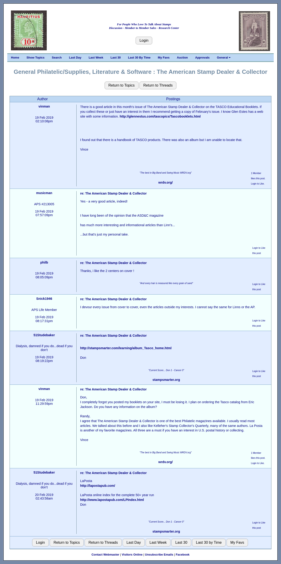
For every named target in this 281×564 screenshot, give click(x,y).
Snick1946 (44, 298)
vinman (44, 106)
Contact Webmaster (105, 554)
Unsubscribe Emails (159, 554)
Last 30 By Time (139, 57)
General (223, 57)
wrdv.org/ (165, 182)
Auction (182, 57)
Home (15, 57)
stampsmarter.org (166, 380)
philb (44, 262)
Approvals (202, 57)
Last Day (75, 57)
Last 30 (116, 57)
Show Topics (35, 57)
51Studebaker (44, 335)
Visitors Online (132, 554)
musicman (44, 193)
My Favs (164, 57)
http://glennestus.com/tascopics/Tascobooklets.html (160, 116)
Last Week (96, 57)
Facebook (183, 554)
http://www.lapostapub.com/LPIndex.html (112, 500)
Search (57, 57)
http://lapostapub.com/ (97, 485)
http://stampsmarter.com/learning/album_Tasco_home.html (126, 348)
